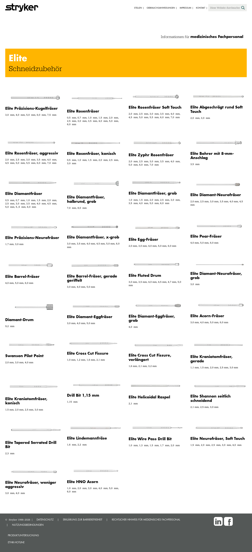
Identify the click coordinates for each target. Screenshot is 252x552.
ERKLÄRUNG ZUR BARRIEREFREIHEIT (82, 519)
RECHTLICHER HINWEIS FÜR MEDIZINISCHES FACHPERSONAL (146, 519)
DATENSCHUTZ (45, 519)
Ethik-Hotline (16, 542)
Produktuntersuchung (23, 535)
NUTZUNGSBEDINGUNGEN (28, 524)
